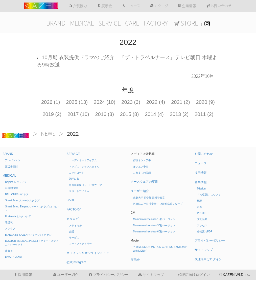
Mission (201, 188)
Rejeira (15, 182)
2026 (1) (50, 102)
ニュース (131, 6)
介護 (71, 231)
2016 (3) (104, 114)
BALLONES (17, 194)
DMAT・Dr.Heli (13, 256)
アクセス (202, 225)
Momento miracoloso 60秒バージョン (154, 231)
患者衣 (9, 250)
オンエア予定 (140, 166)
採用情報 (201, 173)
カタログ (159, 6)
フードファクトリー (80, 243)
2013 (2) (179, 114)
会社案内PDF (204, 231)
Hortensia (18, 216)
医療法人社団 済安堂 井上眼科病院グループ (158, 203)
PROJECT (203, 213)
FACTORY (156, 23)
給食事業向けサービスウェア (85, 185)
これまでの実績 (142, 172)
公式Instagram (76, 262)
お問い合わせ (219, 6)
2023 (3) (130, 102)
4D (11, 188)
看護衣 (9, 222)
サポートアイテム (79, 191)
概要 (199, 200)
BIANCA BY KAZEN (28, 234)
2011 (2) (204, 114)
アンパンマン (12, 160)
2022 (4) (155, 102)
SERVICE (109, 23)
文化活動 (202, 219)
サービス (74, 237)
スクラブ (10, 228)
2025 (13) (77, 102)
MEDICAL (82, 23)
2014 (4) (154, 114)
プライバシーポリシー (210, 240)
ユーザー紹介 (140, 191)
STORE (186, 23)
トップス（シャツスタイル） (85, 166)
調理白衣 (74, 178)
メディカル (75, 225)
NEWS (48, 133)
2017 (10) (78, 114)
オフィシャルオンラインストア (87, 253)
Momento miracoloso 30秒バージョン (154, 225)
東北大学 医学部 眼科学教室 (149, 197)
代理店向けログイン (208, 259)
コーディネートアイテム (83, 160)
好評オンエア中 (142, 160)
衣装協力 (77, 6)
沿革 (199, 207)
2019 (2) (52, 114)
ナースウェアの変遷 (144, 181)
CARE (132, 23)
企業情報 (187, 6)
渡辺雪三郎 (11, 166)
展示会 (104, 6)
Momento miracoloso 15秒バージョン (154, 219)
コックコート (76, 172)
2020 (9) (205, 102)
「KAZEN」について (209, 194)
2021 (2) (180, 102)
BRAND (55, 23)
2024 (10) (104, 102)
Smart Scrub (22, 200)
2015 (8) (129, 114)
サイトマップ (204, 250)
